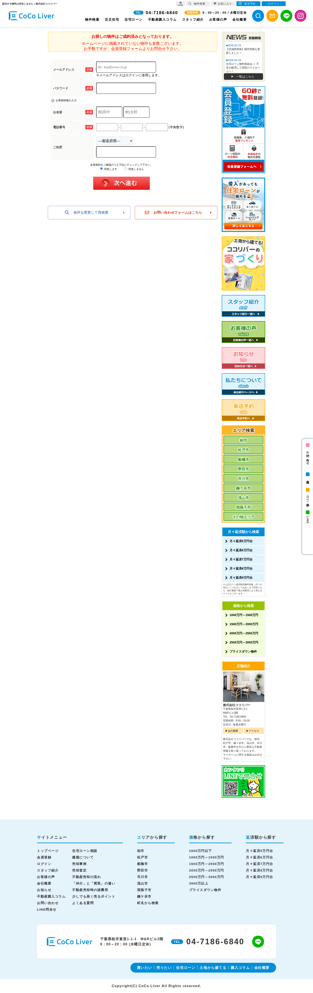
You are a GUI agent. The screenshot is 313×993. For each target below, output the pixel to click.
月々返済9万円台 (241, 577)
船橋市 (243, 460)
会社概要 (239, 19)
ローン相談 (307, 497)
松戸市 (243, 450)
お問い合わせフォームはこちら (173, 212)
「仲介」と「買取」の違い (93, 883)
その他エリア (243, 517)
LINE (307, 520)
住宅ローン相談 (84, 851)
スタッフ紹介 (193, 19)
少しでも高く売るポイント (93, 896)
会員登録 (44, 857)
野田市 (243, 469)
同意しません (134, 169)
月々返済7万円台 (241, 559)
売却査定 (79, 870)
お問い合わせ (307, 456)
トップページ (47, 851)
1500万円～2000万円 (244, 624)
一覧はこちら (245, 76)
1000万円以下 (200, 851)
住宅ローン (134, 19)
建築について (83, 857)
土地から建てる (213, 968)
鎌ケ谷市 (243, 488)
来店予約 (307, 478)
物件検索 (92, 19)
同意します (108, 169)
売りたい (164, 968)
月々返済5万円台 (241, 541)
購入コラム (240, 968)
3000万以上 (198, 883)
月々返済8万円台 (241, 568)
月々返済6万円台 (241, 550)
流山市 (243, 498)
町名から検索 (148, 903)
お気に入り (222, 3)
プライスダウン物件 (243, 651)
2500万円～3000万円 (244, 642)
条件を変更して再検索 (86, 212)
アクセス (254, 730)
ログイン (44, 864)
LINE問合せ (47, 909)
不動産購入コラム (162, 19)
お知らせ (44, 890)
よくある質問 (83, 903)
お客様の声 (218, 19)
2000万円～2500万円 (244, 633)
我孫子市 (243, 507)
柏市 (243, 440)
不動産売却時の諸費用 (90, 890)
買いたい (144, 968)
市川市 (243, 479)
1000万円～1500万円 (244, 615)
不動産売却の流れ (86, 877)
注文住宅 (112, 19)
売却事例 (79, 864)
